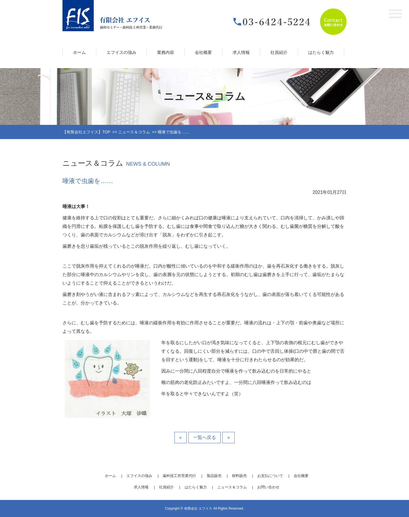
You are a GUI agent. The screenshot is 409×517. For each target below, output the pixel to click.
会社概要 (203, 52)
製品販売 (214, 476)
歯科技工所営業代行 (179, 476)
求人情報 (241, 52)
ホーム (79, 52)
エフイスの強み (121, 52)
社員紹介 (278, 52)
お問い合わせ (268, 487)
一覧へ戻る (204, 437)
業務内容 (165, 52)
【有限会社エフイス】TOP (86, 132)
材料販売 (239, 476)
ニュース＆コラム (134, 132)
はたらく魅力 (321, 52)
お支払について (270, 476)
